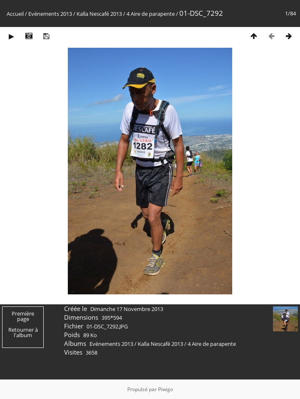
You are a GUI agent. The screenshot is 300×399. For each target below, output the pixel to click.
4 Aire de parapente (150, 13)
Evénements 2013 (50, 13)
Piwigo (165, 389)
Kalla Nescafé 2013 (99, 13)
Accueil (15, 13)
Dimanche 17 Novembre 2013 (126, 309)
